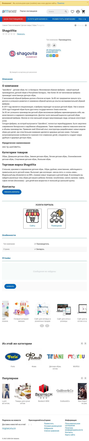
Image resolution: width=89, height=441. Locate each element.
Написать (21, 34)
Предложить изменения (53, 51)
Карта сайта (70, 435)
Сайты (32, 218)
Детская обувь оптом (55, 368)
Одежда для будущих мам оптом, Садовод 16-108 (12, 402)
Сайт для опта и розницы (55, 320)
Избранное (48, 428)
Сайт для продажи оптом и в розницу (76, 320)
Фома (34, 366)
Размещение (56, 218)
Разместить (49, 423)
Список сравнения (51, 431)
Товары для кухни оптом (34, 402)
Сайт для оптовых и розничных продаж (34, 320)
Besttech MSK (55, 401)
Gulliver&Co (76, 401)
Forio (13, 366)
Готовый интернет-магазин (12, 320)
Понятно (60, 3)
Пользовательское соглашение (72, 424)
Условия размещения (53, 426)
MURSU (76, 366)
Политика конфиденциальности (74, 429)
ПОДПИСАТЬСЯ (9, 429)
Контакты (69, 432)
